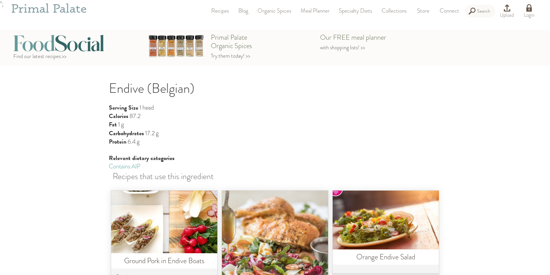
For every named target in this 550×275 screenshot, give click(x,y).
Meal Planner (315, 10)
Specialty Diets (355, 10)
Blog (243, 10)
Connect (449, 10)
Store (423, 10)
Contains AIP (125, 166)
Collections (394, 10)
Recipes (220, 10)
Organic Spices (274, 10)
